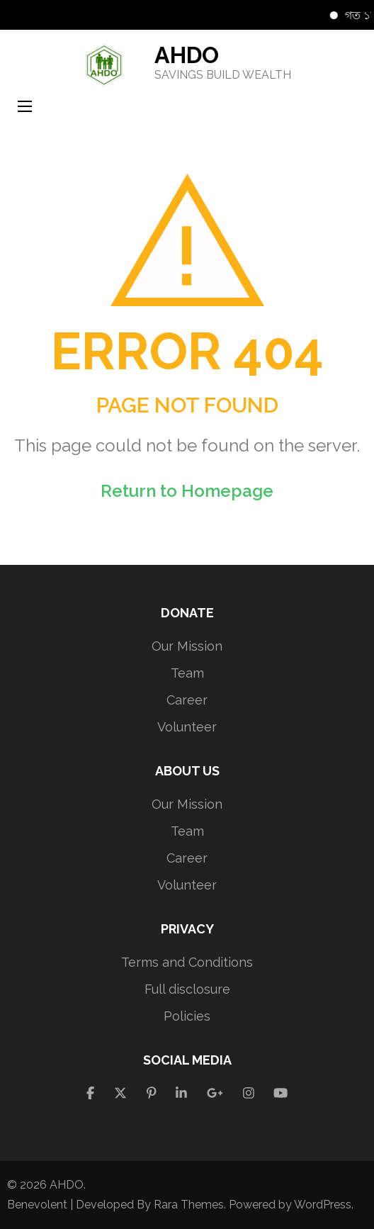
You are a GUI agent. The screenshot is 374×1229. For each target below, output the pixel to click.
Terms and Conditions (187, 962)
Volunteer (187, 726)
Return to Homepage (187, 491)
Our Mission (187, 646)
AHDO (186, 55)
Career (187, 699)
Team (187, 673)
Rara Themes (189, 1204)
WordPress (322, 1204)
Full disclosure (187, 989)
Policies (187, 1016)
